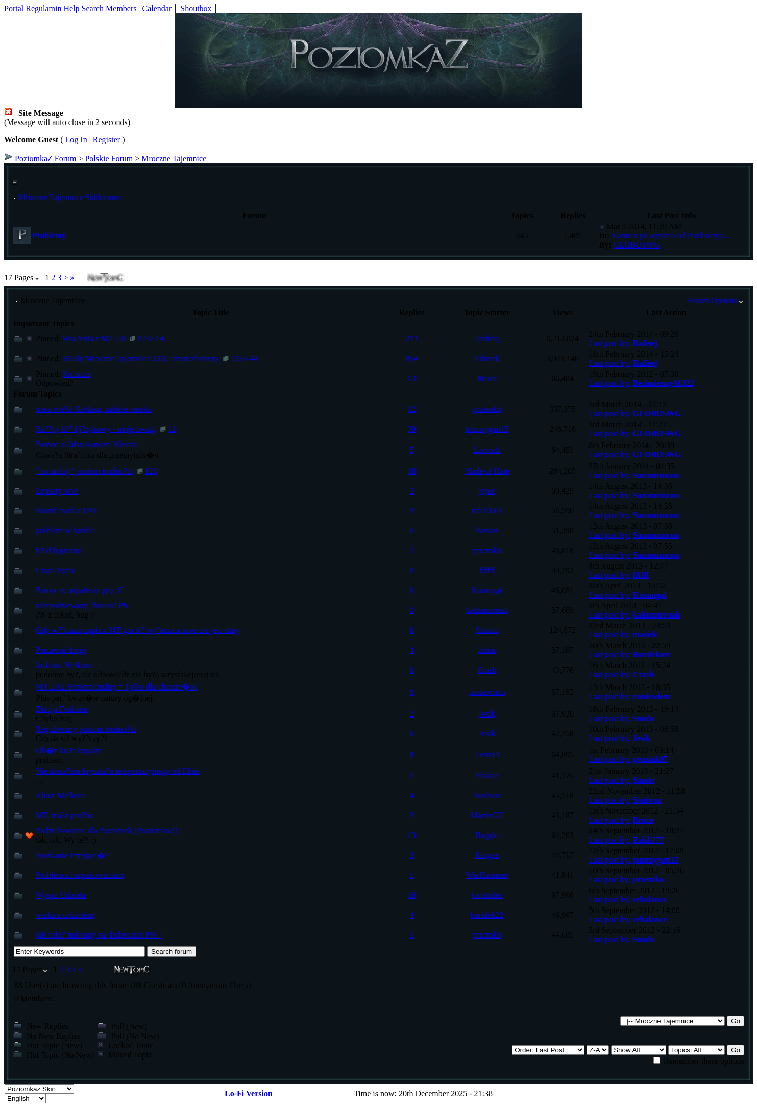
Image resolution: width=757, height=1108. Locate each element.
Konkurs (77, 374)
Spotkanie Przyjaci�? (72, 855)
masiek (645, 634)
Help (71, 8)
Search (93, 8)
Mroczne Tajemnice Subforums (69, 197)
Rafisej (645, 343)
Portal (13, 8)
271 (412, 338)
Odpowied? (55, 383)
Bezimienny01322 (663, 383)
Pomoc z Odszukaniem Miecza (86, 444)
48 (412, 470)
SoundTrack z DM (66, 510)
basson (487, 530)
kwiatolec (487, 895)
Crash (487, 670)
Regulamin (43, 8)
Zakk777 (648, 839)
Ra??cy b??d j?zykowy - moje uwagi (96, 429)
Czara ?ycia (55, 570)
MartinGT (487, 815)
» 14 (157, 338)
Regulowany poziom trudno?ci (86, 729)
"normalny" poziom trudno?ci (84, 470)
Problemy (49, 235)
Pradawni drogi (61, 650)
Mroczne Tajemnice (173, 158)
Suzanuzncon (656, 475)
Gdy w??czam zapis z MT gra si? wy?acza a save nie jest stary (138, 630)
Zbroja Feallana (61, 709)
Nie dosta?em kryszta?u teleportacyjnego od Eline (118, 771)
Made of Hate (487, 470)
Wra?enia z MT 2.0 (94, 338)
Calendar (157, 8)
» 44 (250, 358)
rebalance (650, 899)
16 (412, 895)
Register (106, 139)
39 (412, 429)
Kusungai (487, 590)
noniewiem (487, 691)
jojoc (487, 490)
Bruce (487, 378)
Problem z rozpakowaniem (80, 875)
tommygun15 (487, 429)
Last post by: (610, 343)
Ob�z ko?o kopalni (69, 750)
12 (412, 409)
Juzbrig (487, 338)
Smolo (644, 718)
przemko (487, 409)
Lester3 (487, 754)
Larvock (487, 450)
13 (412, 378)
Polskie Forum (109, 158)
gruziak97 (650, 759)
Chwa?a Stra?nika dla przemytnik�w (98, 455)
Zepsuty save (57, 490)
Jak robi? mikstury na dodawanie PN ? (99, 934)
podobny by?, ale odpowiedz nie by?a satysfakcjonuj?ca (127, 674)
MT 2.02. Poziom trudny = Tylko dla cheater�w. (116, 686)
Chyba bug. (55, 718)
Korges (487, 855)
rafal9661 (487, 510)
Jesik (487, 713)
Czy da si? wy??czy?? (72, 738)
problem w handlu (65, 530)
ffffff (487, 570)
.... (40, 780)
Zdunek (487, 358)
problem (49, 760)
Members (121, 8)
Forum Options (712, 300)
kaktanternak (487, 610)
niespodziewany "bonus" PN (82, 605)
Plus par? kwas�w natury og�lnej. (95, 698)
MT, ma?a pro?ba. (65, 815)
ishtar (487, 650)
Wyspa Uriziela (61, 895)
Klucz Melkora (60, 795)
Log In (76, 139)
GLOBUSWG (637, 244)
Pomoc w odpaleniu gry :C (80, 590)
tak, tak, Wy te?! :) (66, 839)
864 (412, 358)
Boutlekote (652, 654)
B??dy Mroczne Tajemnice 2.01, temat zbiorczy (141, 358)
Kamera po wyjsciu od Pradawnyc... (671, 235)
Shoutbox (195, 8)
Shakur (487, 630)
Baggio (487, 835)
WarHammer (487, 875)
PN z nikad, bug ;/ (65, 614)
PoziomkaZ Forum (45, 158)
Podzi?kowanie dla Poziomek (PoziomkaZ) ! (109, 830)
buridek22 (487, 914)
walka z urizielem (65, 914)
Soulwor (487, 795)
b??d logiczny (58, 550)
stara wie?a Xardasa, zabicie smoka (94, 409)
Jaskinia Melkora (64, 665)
